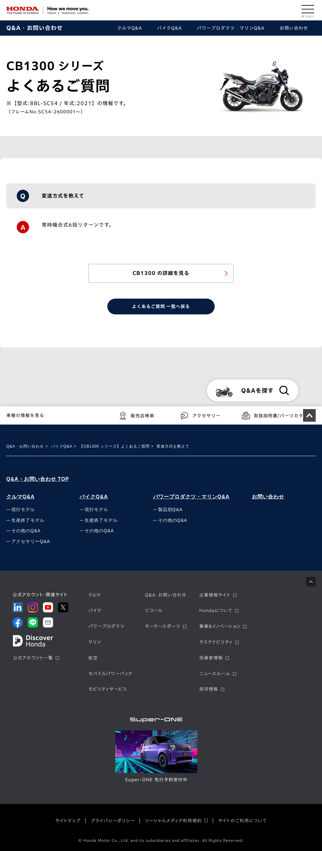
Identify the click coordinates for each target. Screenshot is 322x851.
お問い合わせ (268, 496)
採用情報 (208, 689)
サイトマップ (67, 820)
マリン (94, 642)
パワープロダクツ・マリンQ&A (191, 496)
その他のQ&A (26, 530)
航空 (93, 658)
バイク (94, 610)
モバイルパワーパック (110, 673)
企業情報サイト (214, 595)
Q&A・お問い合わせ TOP (37, 479)
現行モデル (23, 509)
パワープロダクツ (106, 626)
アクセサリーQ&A (30, 541)
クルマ (94, 595)
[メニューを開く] (308, 10)
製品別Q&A (170, 509)
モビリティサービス (107, 689)
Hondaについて (215, 610)
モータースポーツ (162, 626)
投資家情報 (211, 658)
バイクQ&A (61, 446)
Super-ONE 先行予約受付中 (156, 779)
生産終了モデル (28, 520)
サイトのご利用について (242, 820)
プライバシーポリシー (113, 820)
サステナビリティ (216, 642)
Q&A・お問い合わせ (34, 28)
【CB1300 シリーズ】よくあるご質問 (114, 446)
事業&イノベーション (220, 626)
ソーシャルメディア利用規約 (173, 820)
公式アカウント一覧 (33, 658)
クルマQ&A (20, 496)
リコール (154, 610)
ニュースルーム (214, 673)
